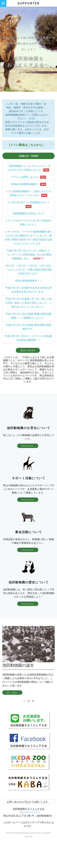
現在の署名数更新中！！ (28, 280)
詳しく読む (12, 692)
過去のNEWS (28, 350)
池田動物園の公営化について (28, 213)
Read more (28, 446)
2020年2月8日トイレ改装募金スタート (28, 202)
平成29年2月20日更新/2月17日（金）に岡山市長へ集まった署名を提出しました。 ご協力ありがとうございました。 (28, 302)
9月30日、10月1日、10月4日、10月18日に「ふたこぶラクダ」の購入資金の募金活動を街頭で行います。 (28, 269)
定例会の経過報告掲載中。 (25, 184)
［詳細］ (32, 118)
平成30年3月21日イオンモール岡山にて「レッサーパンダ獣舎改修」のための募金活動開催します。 (28, 254)
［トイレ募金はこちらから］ (26, 144)
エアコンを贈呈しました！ (25, 176)
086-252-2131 (32, 812)
